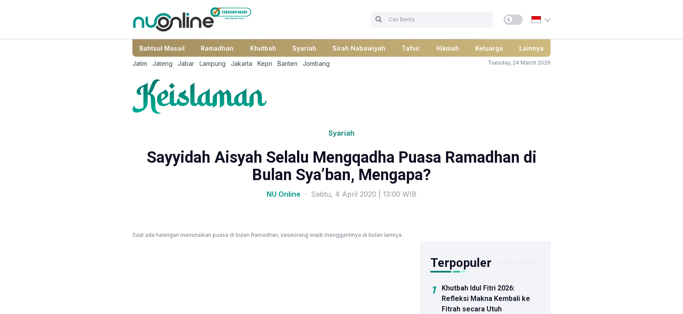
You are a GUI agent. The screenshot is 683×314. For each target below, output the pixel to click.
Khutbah (263, 48)
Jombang (316, 63)
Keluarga (489, 48)
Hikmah (447, 48)
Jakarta (241, 63)
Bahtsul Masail (162, 48)
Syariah (304, 48)
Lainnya (531, 48)
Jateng (162, 63)
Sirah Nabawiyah (358, 48)
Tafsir (411, 48)
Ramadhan (217, 48)
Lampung (212, 63)
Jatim (139, 63)
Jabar (186, 63)
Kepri (264, 63)
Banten (287, 63)
